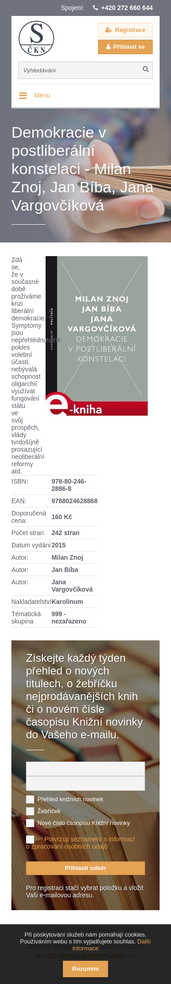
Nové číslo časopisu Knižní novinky (83, 822)
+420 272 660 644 (127, 7)
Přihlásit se (129, 46)
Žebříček (49, 811)
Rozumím (85, 968)
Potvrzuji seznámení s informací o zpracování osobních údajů (80, 842)
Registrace (130, 29)
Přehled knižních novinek (70, 799)
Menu (42, 95)
